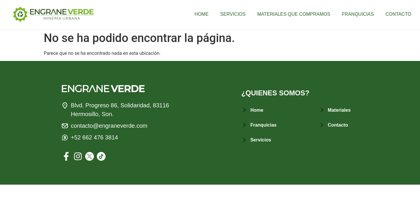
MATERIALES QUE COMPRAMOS (293, 14)
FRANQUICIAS (358, 14)
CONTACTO (398, 14)
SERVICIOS (233, 14)
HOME (202, 14)
